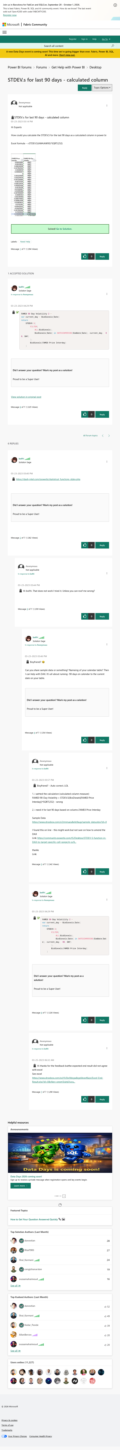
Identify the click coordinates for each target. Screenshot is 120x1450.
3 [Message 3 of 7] (27, 610)
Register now (10, 15)
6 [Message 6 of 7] (20, 408)
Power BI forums (20, 67)
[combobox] (79, 46)
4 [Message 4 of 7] (34, 734)
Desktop (95, 67)
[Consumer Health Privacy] (40, 1439)
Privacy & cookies (10, 1423)
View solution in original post (26, 398)
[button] (85, 88)
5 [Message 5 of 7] (41, 866)
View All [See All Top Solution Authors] (15, 1289)
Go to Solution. (64, 228)
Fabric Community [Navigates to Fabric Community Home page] (35, 24)
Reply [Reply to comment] (102, 416)
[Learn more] (20, 1189)
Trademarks (7, 1433)
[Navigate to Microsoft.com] (10, 24)
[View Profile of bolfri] (21, 286)
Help (94, 39)
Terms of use (7, 1428)
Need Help (25, 242)
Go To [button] (105, 39)
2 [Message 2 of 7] (20, 539)
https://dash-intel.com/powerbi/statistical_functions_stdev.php (48, 480)
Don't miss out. (67, 55)
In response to (22, 294)
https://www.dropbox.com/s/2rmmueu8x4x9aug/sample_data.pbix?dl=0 (69, 823)
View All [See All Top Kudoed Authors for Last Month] (15, 1354)
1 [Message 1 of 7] (20, 249)
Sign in (84, 39)
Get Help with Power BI (68, 67)
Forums (41, 67)
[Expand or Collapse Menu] (4, 32)
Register (73, 39)
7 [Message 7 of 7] (41, 1095)
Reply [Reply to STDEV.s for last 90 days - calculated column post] (102, 256)
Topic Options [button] (101, 87)
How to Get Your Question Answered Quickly (34, 1222)
